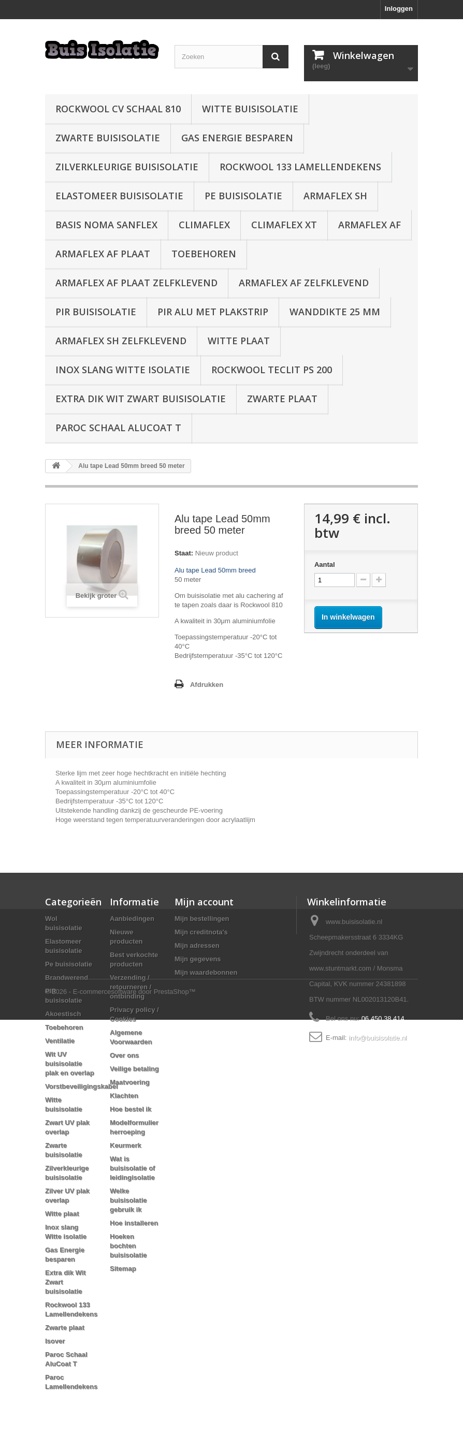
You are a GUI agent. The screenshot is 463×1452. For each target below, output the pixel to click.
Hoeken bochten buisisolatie (128, 1246)
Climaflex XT (284, 224)
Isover (55, 1341)
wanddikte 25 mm (335, 311)
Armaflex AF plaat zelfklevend (136, 282)
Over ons (124, 1055)
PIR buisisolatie (95, 311)
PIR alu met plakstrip (212, 311)
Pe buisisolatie (243, 195)
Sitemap (123, 1268)
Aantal (324, 564)
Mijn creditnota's (201, 932)
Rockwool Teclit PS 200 (271, 369)
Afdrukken (206, 684)
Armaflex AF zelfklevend (304, 282)
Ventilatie (60, 1041)
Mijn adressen (197, 945)
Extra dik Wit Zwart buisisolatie (140, 398)
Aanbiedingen (132, 918)
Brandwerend (66, 977)
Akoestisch (63, 1014)
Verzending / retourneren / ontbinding (130, 987)
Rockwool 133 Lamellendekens (300, 166)
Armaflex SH (335, 195)
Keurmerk (125, 1145)
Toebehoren (203, 253)
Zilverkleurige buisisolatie (126, 166)
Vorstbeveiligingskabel (81, 1086)
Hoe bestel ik (130, 1109)
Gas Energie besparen (237, 137)
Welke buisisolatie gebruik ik (128, 1200)
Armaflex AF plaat (102, 253)
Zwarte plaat (282, 398)
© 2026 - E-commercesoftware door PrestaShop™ (120, 1424)
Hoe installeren (134, 1223)
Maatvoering (130, 1082)
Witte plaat (239, 340)
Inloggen (399, 8)
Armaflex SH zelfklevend (120, 340)
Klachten (124, 1095)
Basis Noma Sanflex (106, 224)
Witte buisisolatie (250, 108)
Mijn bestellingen (202, 918)
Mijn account (204, 902)
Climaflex (204, 224)
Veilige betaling (134, 1069)
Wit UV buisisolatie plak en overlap (69, 1063)
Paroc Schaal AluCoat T (118, 427)
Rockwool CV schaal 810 (118, 108)
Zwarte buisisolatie (107, 137)
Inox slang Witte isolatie (122, 369)
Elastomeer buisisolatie (119, 195)
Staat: (184, 553)
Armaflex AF (369, 224)
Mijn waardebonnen (206, 972)
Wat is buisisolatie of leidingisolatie (132, 1168)
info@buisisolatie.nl (378, 1038)
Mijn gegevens (198, 959)
